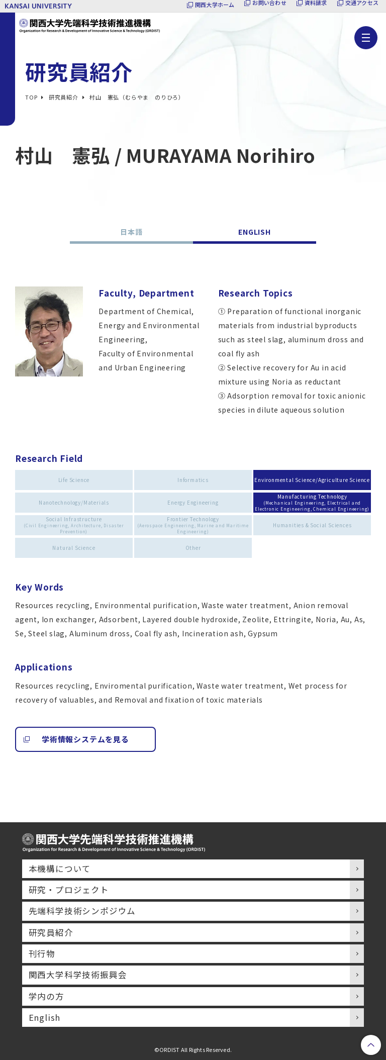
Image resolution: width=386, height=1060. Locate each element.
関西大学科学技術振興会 (78, 975)
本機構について (60, 868)
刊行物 (42, 953)
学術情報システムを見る (85, 739)
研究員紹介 (51, 932)
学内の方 (46, 996)
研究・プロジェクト (69, 890)
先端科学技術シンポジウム (82, 911)
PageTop (371, 1045)
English (45, 1017)
